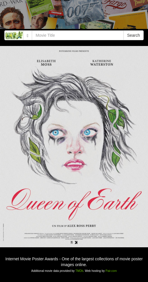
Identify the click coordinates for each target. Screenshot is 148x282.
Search (133, 35)
